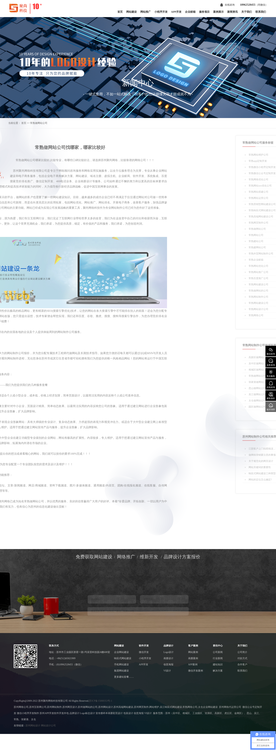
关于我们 (246, 11)
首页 (120, 11)
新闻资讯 (232, 11)
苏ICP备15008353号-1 (100, 701)
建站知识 (218, 664)
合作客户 (242, 664)
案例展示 (218, 11)
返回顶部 (270, 407)
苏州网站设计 (33, 725)
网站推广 (145, 11)
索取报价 (270, 396)
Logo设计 (169, 652)
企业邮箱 (190, 11)
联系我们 (260, 11)
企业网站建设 (121, 652)
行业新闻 (218, 658)
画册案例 (193, 658)
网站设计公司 (48, 725)
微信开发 (144, 652)
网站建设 (131, 11)
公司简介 (242, 652)
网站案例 (193, 652)
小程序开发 (161, 11)
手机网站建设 (121, 664)
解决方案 (218, 670)
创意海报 (168, 664)
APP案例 (193, 664)
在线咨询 (227, 5)
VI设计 (167, 670)
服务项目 (204, 11)
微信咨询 (270, 351)
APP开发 (176, 11)
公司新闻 (218, 652)
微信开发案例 (195, 670)
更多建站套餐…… (124, 677)
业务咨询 (270, 362)
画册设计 (168, 658)
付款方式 (242, 658)
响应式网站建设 (122, 658)
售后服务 (270, 373)
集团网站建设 (121, 670)
